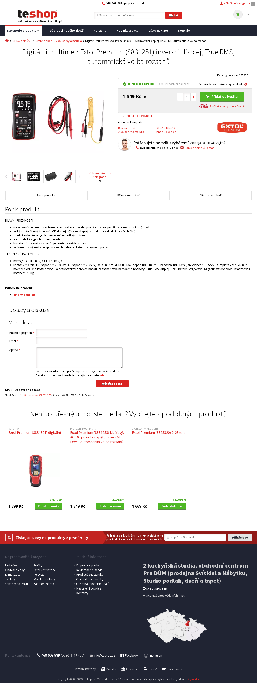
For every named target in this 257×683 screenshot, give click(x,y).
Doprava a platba (88, 565)
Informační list (24, 295)
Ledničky (11, 565)
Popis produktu (46, 195)
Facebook (129, 655)
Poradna (100, 30)
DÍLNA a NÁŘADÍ (22, 41)
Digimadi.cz (194, 679)
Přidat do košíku (222, 96)
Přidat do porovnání (137, 116)
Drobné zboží (44, 41)
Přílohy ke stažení (128, 195)
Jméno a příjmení (21, 333)
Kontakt (184, 30)
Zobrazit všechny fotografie (100, 175)
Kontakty (82, 593)
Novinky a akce (127, 30)
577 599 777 (45, 395)
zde (102, 375)
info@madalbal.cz (28, 395)
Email (13, 341)
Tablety (10, 579)
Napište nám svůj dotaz (197, 148)
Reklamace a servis (89, 570)
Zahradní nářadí (44, 584)
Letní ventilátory (44, 570)
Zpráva (14, 350)
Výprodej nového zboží (67, 30)
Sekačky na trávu (16, 584)
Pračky (37, 565)
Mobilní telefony (44, 579)
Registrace (245, 3)
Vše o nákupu (158, 30)
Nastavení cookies (88, 588)
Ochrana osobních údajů (93, 584)
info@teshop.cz (102, 655)
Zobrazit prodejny (155, 588)
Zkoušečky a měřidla (69, 41)
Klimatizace (13, 575)
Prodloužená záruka (89, 575)
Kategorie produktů (23, 30)
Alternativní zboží (211, 195)
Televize (38, 575)
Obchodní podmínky (89, 579)
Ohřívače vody (15, 570)
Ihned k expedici (166, 132)
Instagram (153, 655)
